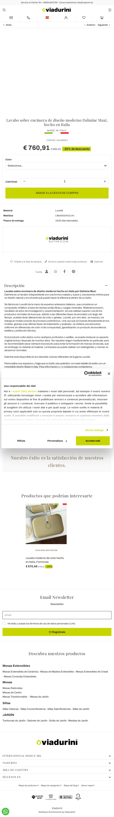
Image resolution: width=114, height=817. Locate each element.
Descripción (14, 285)
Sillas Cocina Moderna (32, 709)
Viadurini (57, 763)
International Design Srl (57, 755)
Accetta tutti (92, 440)
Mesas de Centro (12, 692)
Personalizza (57, 440)
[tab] (57, 285)
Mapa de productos (28, 785)
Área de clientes (57, 770)
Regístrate (57, 632)
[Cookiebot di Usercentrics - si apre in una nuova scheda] (86, 373)
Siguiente (103, 25)
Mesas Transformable (15, 696)
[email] (57, 615)
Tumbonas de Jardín (14, 720)
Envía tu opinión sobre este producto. (65, 261)
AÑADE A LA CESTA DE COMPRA (57, 192)
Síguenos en (57, 777)
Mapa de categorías (50, 785)
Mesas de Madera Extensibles (57, 671)
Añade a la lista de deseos (25, 261)
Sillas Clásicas (11, 709)
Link (72, 623)
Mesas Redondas (12, 688)
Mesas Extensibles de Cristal (92, 671)
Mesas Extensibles (16, 665)
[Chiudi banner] (109, 373)
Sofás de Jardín (57, 720)
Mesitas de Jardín (78, 720)
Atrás (9, 25)
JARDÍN (8, 715)
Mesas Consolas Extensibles (20, 676)
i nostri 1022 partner (24, 391)
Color (8, 159)
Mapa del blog (71, 785)
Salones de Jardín (37, 720)
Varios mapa (87, 785)
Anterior (91, 25)
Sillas (6, 703)
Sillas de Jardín (81, 709)
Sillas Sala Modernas (59, 709)
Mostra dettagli (94, 430)
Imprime (96, 261)
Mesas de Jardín (39, 696)
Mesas (7, 682)
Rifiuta (21, 440)
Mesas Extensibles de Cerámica (20, 671)
